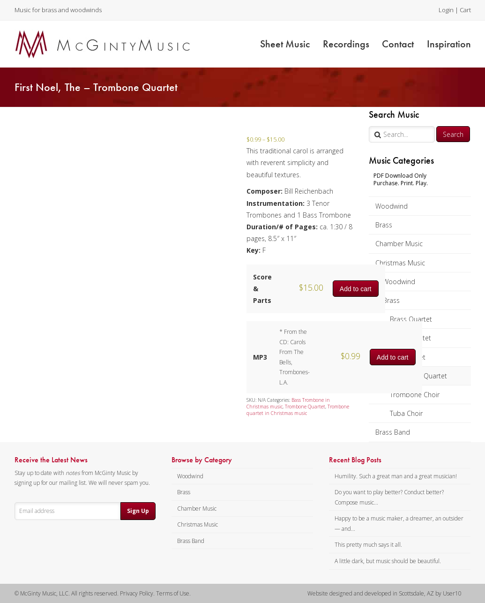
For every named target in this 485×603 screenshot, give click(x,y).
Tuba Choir (406, 413)
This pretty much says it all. (368, 545)
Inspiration (449, 44)
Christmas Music (400, 262)
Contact (398, 44)
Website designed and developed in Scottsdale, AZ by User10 (384, 593)
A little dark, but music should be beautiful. (388, 561)
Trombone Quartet (305, 406)
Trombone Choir (415, 394)
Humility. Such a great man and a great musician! (396, 476)
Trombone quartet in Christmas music (297, 409)
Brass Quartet (411, 319)
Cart (465, 10)
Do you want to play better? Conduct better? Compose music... (389, 497)
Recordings (346, 44)
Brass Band (392, 432)
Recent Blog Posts (355, 460)
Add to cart (356, 289)
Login (446, 10)
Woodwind (391, 206)
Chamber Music (399, 243)
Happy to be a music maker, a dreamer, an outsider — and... (399, 523)
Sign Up (138, 511)
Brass (383, 224)
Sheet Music (285, 44)
